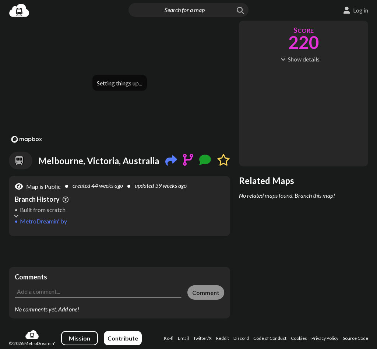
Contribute (123, 338)
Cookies (299, 338)
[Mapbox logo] (26, 139)
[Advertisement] (119, 251)
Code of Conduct (269, 338)
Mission (79, 338)
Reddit (222, 338)
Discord (241, 338)
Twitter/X (202, 338)
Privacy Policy (324, 338)
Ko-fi (168, 338)
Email (183, 338)
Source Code (355, 338)
